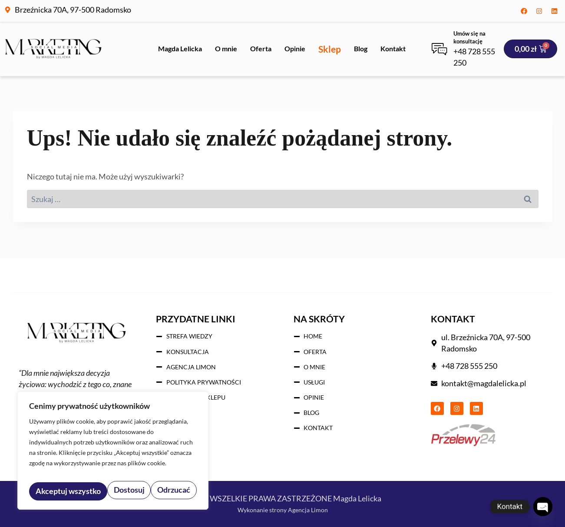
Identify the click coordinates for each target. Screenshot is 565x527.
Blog (360, 48)
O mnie (226, 48)
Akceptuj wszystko (159, 491)
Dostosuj (49, 491)
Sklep (329, 48)
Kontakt (393, 48)
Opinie (294, 48)
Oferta (260, 48)
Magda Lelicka (180, 48)
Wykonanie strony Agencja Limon (282, 509)
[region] (112, 454)
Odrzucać (95, 491)
